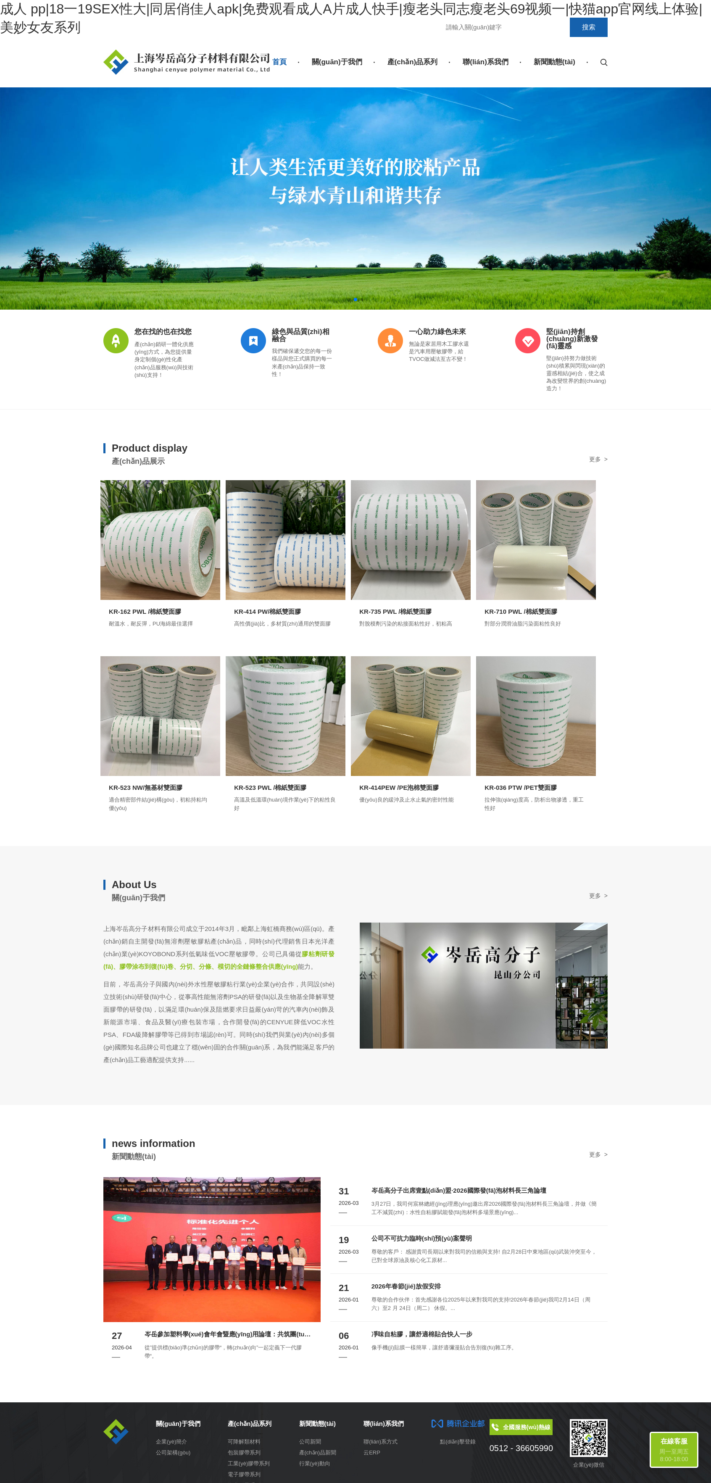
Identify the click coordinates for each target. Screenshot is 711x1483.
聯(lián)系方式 (380, 1444)
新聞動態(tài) (554, 62)
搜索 (588, 27)
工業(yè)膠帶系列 (249, 1466)
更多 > (598, 459)
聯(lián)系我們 (485, 62)
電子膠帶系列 (244, 1477)
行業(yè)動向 (314, 1466)
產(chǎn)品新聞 (318, 1455)
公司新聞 (310, 1444)
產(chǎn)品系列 (412, 62)
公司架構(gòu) (173, 1455)
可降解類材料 (244, 1444)
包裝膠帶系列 (244, 1455)
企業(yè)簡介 (171, 1444)
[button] (348, 299)
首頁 (279, 62)
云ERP (371, 1455)
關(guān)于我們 (337, 62)
